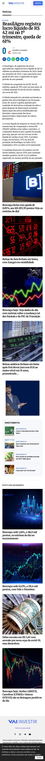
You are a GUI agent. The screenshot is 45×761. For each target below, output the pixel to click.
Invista (38, 3)
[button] (3, 3)
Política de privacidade (22, 728)
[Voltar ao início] (16, 3)
